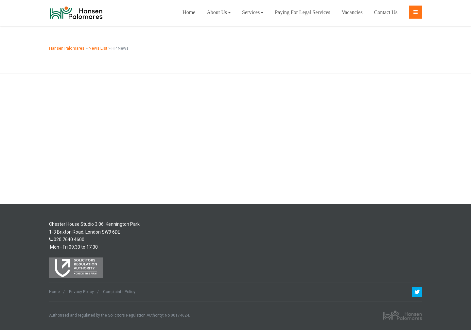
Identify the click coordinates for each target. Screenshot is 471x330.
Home (189, 12)
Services (252, 12)
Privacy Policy (81, 291)
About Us (219, 12)
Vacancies (351, 12)
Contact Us (385, 12)
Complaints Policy (119, 291)
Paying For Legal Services (302, 12)
